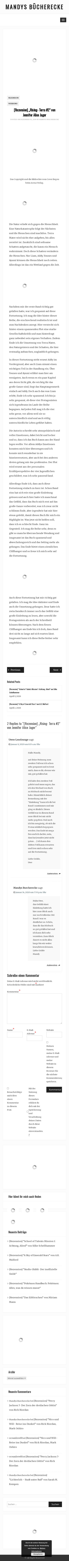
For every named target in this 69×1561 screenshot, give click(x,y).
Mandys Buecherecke (49, 119)
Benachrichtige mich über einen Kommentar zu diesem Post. (14, 1099)
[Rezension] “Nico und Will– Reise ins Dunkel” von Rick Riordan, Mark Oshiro (34, 1424)
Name (10, 1030)
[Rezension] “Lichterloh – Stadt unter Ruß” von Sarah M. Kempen (33, 1479)
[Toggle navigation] (63, 20)
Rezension (13, 98)
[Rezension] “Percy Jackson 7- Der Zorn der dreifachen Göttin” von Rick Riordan (33, 1405)
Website (50, 1030)
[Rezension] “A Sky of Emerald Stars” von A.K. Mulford (28, 704)
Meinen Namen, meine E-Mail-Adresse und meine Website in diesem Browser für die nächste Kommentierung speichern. (53, 1064)
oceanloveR (15, 1438)
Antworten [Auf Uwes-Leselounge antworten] (52, 873)
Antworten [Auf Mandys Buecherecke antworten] (52, 965)
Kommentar (13, 991)
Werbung (12, 104)
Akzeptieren (38, 1554)
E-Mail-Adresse (31, 1032)
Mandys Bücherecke (34, 7)
